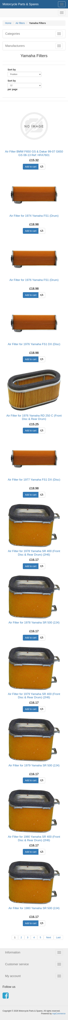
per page (12, 89)
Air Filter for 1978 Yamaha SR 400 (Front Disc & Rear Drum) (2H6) (34, 553)
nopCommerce (58, 1013)
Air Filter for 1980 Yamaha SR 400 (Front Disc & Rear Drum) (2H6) (34, 838)
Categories (12, 33)
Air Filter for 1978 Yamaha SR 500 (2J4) (34, 622)
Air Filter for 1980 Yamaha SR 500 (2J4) (34, 908)
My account (13, 976)
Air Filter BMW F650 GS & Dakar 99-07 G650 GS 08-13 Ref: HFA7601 (34, 153)
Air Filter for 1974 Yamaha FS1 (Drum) (34, 215)
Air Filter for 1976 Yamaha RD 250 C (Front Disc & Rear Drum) (34, 417)
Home (8, 23)
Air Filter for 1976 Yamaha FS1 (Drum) (34, 280)
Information (12, 952)
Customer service (17, 964)
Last (58, 937)
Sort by (12, 69)
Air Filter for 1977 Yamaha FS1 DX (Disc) (34, 479)
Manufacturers (15, 46)
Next (48, 937)
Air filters (20, 23)
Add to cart (31, 166)
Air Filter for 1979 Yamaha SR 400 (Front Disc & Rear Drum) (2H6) (34, 695)
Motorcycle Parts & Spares (21, 4)
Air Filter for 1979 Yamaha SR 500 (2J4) (34, 765)
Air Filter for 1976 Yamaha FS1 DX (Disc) (34, 344)
